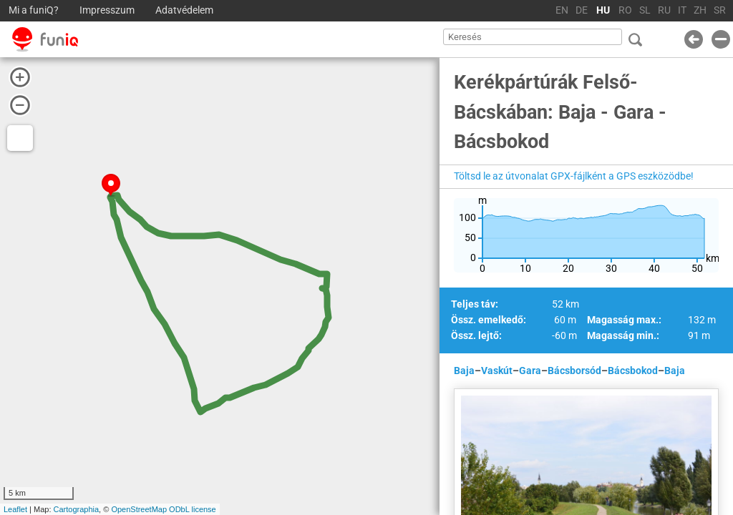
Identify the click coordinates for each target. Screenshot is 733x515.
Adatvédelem (184, 10)
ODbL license (192, 509)
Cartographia (76, 509)
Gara (530, 370)
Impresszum (107, 10)
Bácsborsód (574, 370)
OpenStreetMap (139, 509)
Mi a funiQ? (34, 10)
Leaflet (15, 509)
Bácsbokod (633, 370)
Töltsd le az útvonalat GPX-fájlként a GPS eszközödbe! (574, 176)
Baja (464, 370)
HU (603, 10)
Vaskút (497, 370)
